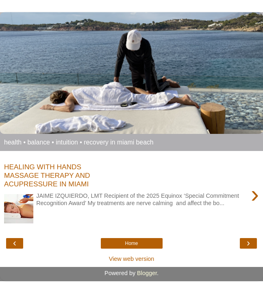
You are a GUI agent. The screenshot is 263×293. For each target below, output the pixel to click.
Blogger (147, 273)
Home (131, 243)
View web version (131, 259)
